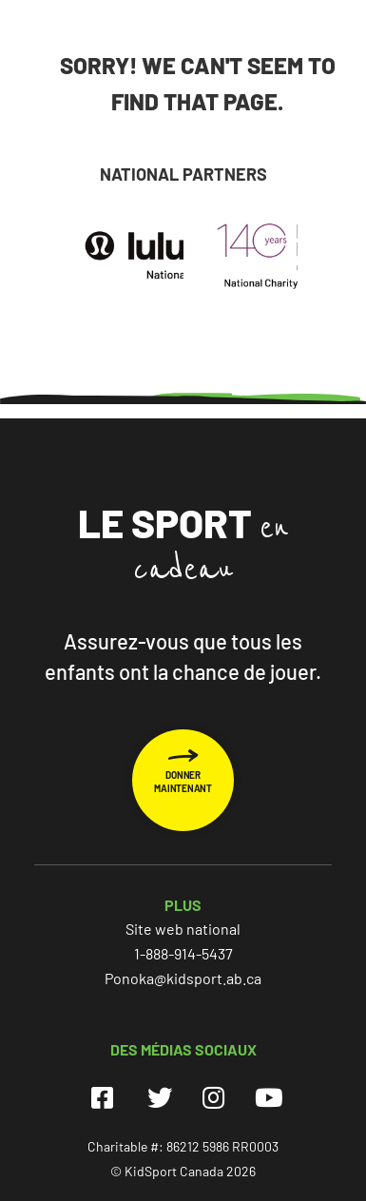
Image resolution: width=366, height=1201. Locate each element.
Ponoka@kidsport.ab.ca (183, 978)
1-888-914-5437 (183, 953)
